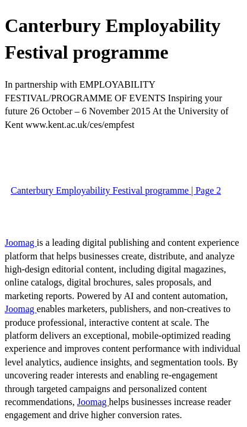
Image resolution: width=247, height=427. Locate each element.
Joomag (21, 242)
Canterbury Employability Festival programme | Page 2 (116, 190)
